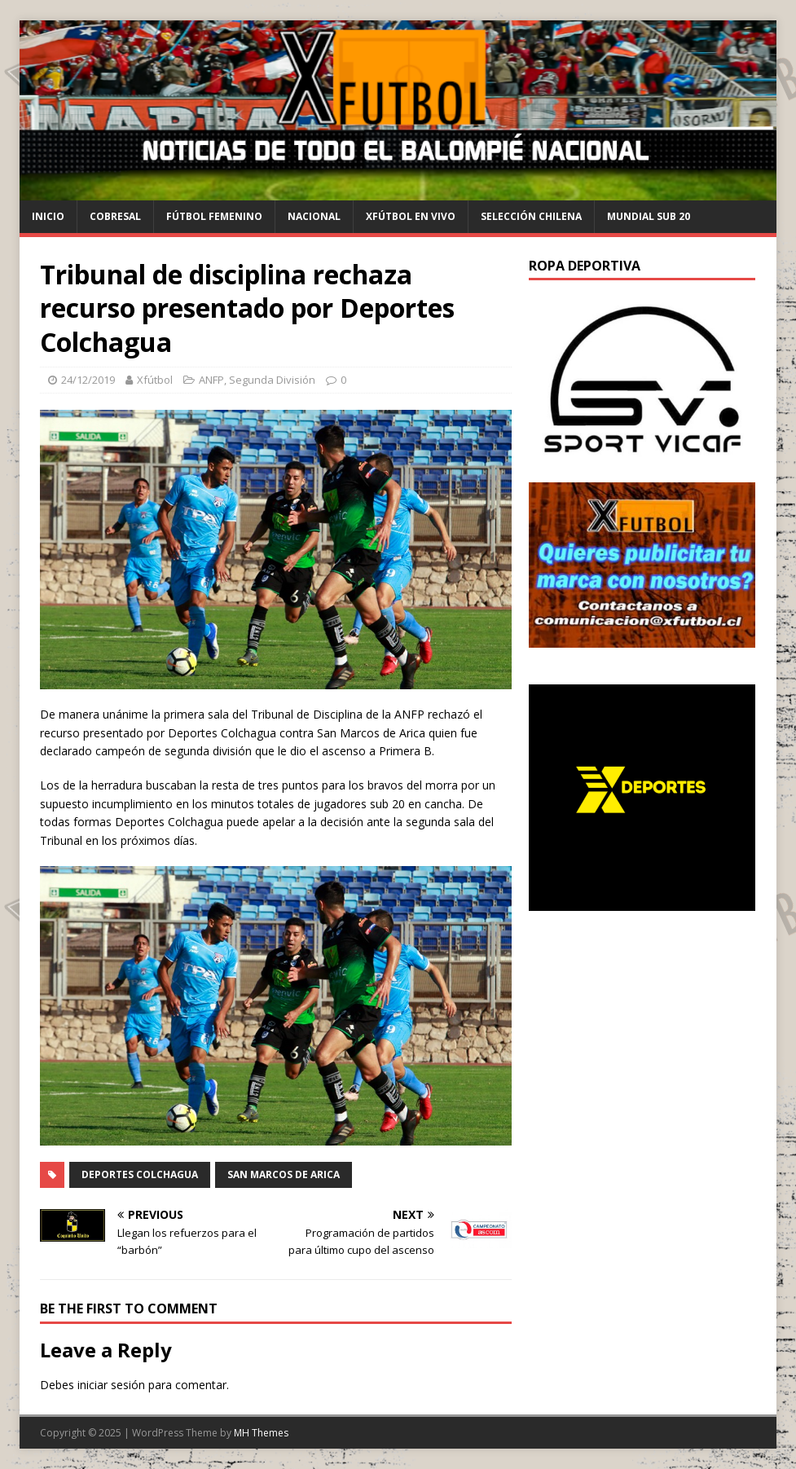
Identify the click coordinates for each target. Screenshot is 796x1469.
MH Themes (261, 1433)
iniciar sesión (111, 1384)
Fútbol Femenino (214, 216)
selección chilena (531, 216)
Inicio (48, 216)
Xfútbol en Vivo (410, 216)
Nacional (314, 216)
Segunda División (272, 379)
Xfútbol (155, 379)
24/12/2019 (88, 379)
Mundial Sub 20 (648, 216)
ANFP (211, 379)
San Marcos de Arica (283, 1174)
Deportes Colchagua (139, 1174)
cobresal (115, 216)
